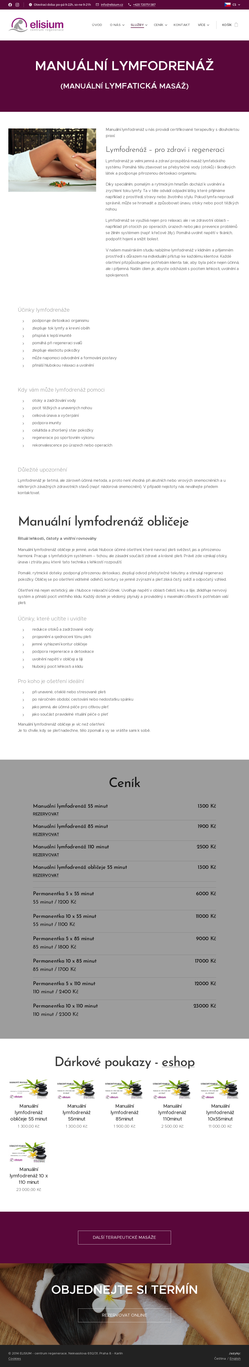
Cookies (14, 1359)
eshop (178, 1062)
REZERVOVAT (46, 813)
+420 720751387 (144, 4)
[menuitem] (101, 25)
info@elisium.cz (112, 4)
